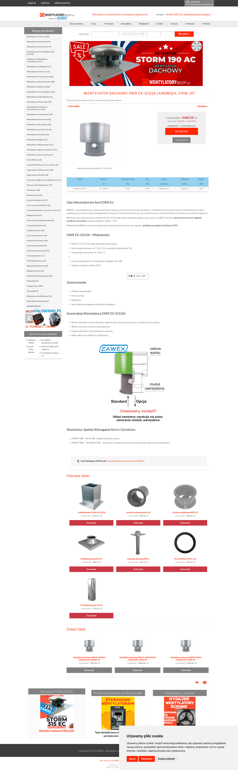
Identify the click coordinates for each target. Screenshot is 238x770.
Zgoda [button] (132, 759)
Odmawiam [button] (146, 759)
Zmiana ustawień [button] (166, 759)
